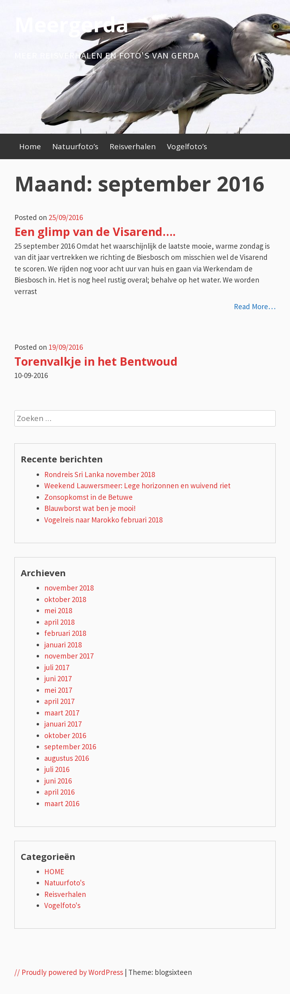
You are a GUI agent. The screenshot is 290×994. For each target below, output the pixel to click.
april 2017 (59, 701)
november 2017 (69, 656)
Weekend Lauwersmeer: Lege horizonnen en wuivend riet (137, 485)
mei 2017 (58, 690)
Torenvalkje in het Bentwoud (96, 361)
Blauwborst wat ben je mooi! (90, 508)
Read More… (255, 306)
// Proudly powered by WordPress (68, 972)
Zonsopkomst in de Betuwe (88, 497)
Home (30, 146)
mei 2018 (58, 610)
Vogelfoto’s (187, 146)
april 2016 (59, 792)
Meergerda (71, 24)
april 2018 (59, 622)
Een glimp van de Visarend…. (95, 231)
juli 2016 (56, 769)
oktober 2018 (65, 599)
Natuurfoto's (64, 882)
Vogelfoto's (62, 905)
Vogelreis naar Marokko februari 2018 (103, 519)
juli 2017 (56, 667)
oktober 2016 (65, 735)
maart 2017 (61, 712)
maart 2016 (61, 803)
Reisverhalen (133, 146)
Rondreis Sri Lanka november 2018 (99, 474)
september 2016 (70, 746)
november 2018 (69, 588)
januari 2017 (63, 724)
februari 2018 (65, 633)
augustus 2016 (66, 758)
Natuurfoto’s (75, 146)
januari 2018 (63, 644)
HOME (54, 871)
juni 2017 (58, 678)
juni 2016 (58, 780)
